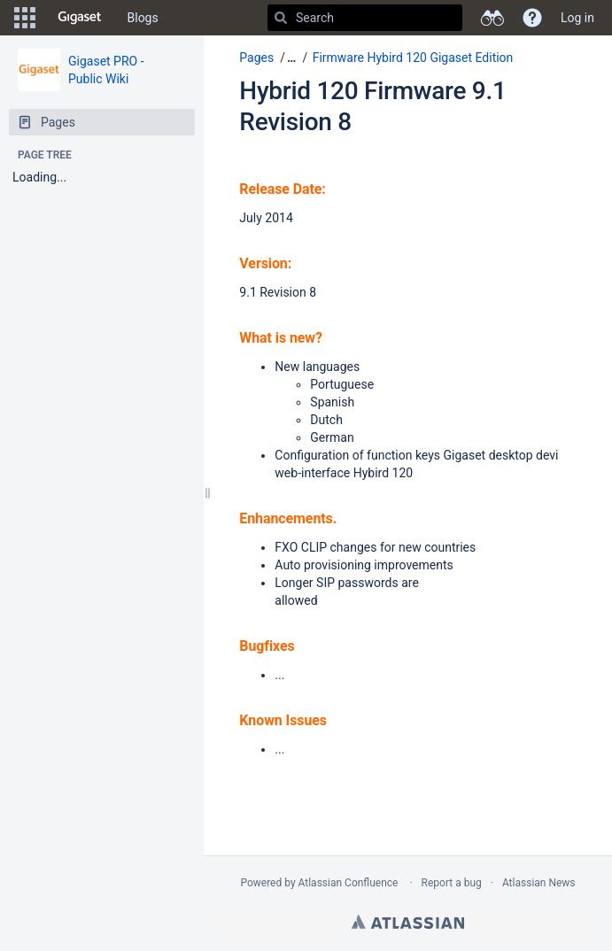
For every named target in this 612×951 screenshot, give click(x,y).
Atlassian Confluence (348, 883)
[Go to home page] (80, 17)
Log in (577, 18)
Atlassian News (539, 883)
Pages (256, 57)
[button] (25, 17)
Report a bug (452, 883)
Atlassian (408, 921)
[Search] (281, 18)
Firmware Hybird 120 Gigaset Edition (413, 57)
